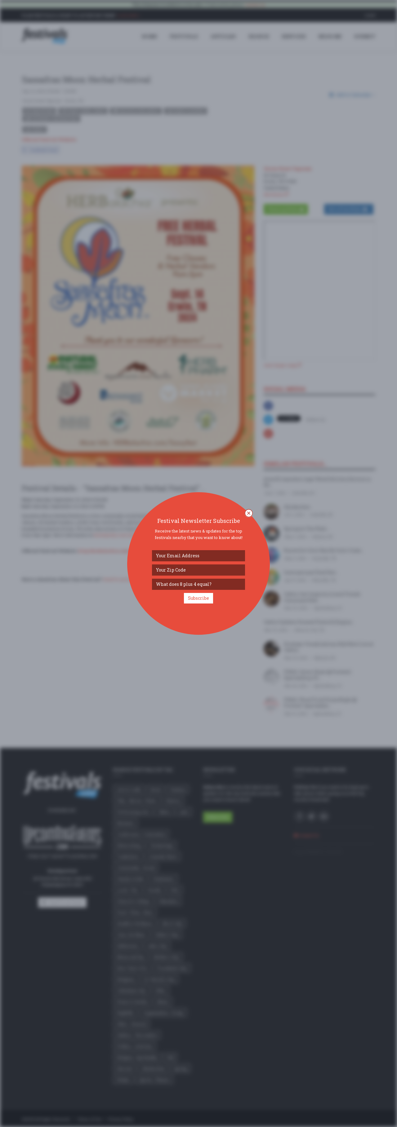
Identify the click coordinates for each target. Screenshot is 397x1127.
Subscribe (198, 598)
